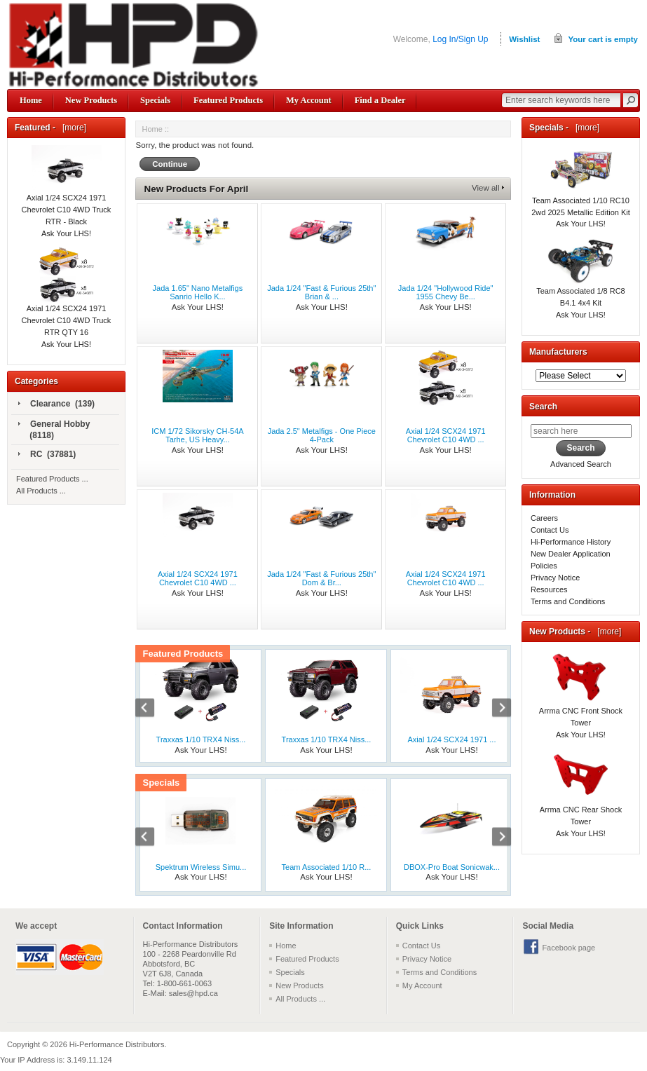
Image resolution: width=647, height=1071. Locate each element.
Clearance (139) (56, 404)
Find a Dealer (380, 100)
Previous (152, 709)
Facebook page (568, 947)
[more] (71, 127)
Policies (544, 565)
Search (543, 406)
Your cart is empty (603, 39)
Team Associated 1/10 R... (327, 867)
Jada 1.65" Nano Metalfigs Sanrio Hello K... (198, 292)
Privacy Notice (555, 577)
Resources (549, 589)
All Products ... (41, 490)
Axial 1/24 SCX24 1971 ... (452, 739)
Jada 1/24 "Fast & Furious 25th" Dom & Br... (321, 578)
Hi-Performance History (571, 542)
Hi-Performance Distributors (117, 1044)
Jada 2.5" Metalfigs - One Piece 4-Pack (322, 435)
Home (31, 100)
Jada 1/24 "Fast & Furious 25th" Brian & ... (321, 292)
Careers (544, 518)
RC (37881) (47, 455)
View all (485, 188)
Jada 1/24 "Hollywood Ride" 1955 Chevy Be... (445, 292)
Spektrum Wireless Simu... (201, 867)
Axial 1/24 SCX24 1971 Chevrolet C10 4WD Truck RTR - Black (66, 194)
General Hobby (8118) (54, 429)
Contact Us (549, 530)
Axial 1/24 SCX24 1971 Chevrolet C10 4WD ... (446, 435)
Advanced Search (580, 464)
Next (494, 709)
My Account (309, 100)
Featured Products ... (52, 479)
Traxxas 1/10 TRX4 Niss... (201, 739)
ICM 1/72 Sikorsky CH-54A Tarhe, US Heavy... (197, 435)
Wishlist (524, 39)
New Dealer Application (571, 554)
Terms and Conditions (568, 601)
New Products (91, 100)
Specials (155, 100)
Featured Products (228, 100)
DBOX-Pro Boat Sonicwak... (452, 867)
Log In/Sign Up (460, 39)
